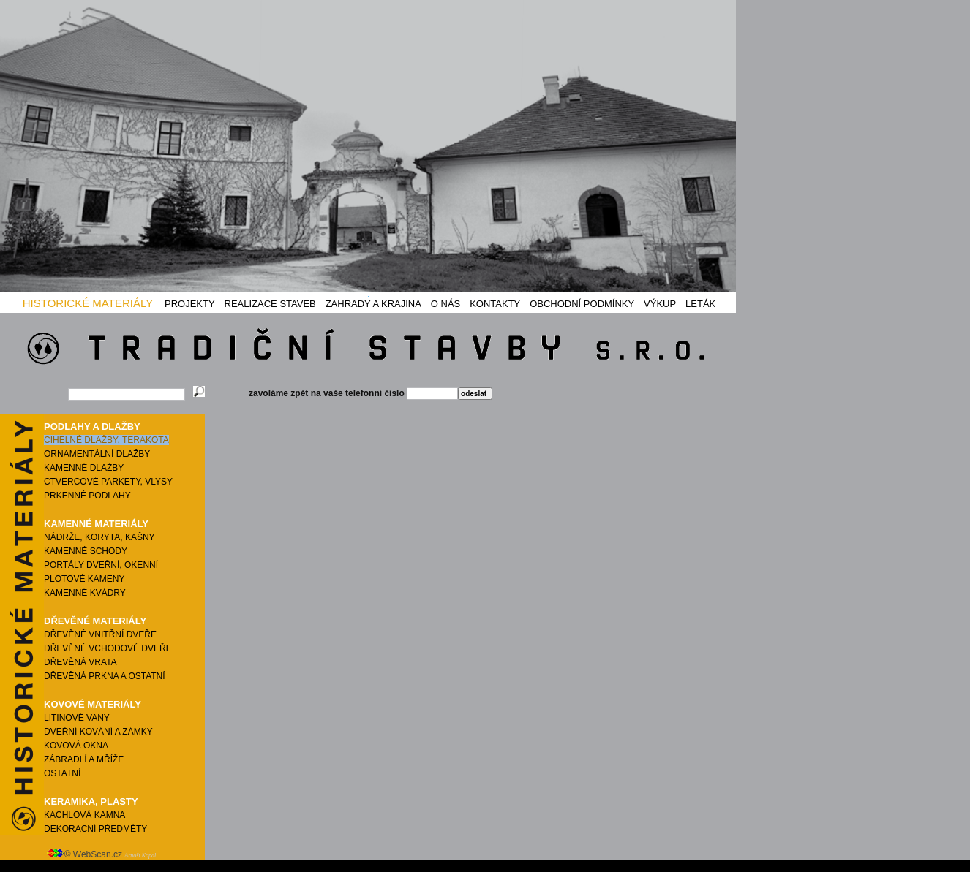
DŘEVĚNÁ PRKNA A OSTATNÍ (104, 676)
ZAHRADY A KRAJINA (373, 303)
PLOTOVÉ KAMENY (84, 579)
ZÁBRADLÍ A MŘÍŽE (84, 759)
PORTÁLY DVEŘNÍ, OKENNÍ (101, 565)
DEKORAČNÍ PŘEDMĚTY (95, 829)
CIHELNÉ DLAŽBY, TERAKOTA (106, 440)
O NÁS (445, 303)
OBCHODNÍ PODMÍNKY (582, 303)
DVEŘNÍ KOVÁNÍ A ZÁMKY (98, 732)
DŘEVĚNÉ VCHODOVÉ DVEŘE (108, 648)
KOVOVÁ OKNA (76, 745)
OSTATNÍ (62, 773)
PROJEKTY (190, 303)
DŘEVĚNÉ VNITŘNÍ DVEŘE (100, 634)
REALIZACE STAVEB (270, 303)
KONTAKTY (495, 303)
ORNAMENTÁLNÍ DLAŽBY (97, 454)
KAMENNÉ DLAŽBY (84, 468)
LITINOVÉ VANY (77, 718)
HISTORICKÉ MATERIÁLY (88, 303)
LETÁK (700, 303)
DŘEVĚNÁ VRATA (80, 662)
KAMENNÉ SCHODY (85, 551)
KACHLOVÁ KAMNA (84, 815)
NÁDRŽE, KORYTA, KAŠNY (99, 537)
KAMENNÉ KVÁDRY (85, 593)
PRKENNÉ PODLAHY (87, 495)
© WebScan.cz (101, 854)
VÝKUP (660, 303)
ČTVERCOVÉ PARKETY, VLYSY (108, 482)
